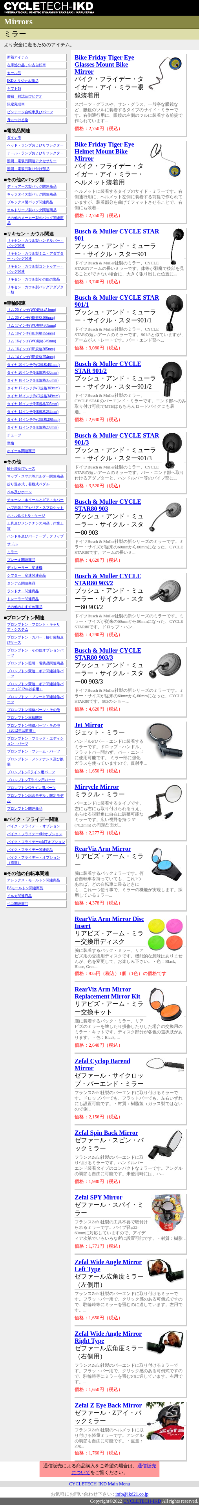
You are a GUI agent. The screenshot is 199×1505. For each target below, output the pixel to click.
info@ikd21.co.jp (131, 1494)
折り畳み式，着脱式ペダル (28, 484)
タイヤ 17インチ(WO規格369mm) (33, 388)
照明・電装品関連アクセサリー (32, 161)
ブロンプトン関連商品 (24, 808)
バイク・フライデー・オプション (33, 826)
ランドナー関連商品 (23, 591)
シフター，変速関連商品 (26, 575)
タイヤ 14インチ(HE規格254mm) (32, 412)
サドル (12, 544)
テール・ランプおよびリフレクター (35, 153)
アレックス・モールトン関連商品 (33, 880)
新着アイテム (17, 57)
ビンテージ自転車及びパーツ (30, 112)
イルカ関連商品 (19, 896)
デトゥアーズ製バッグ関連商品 (32, 186)
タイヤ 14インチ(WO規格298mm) (33, 419)
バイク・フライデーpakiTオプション (36, 842)
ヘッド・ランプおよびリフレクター (35, 145)
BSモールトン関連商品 (25, 888)
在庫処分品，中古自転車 (26, 65)
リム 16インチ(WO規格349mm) (31, 341)
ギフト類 (14, 88)
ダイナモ (14, 137)
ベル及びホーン (19, 492)
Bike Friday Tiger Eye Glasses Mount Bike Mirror (104, 64)
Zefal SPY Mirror (98, 1197)
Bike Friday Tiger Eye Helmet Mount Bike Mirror (104, 151)
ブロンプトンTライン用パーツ (31, 780)
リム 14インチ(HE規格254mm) (31, 357)
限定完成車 (16, 104)
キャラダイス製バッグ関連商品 (32, 194)
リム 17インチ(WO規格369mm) (31, 325)
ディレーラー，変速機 (24, 568)
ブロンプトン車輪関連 (24, 718)
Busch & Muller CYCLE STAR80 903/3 (108, 654)
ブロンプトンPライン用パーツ (31, 772)
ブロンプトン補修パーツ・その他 (33, 710)
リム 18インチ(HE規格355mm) (31, 333)
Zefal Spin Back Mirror (106, 1132)
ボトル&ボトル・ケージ (26, 515)
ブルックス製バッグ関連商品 (30, 202)
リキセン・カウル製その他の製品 (33, 279)
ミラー (12, 552)
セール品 (14, 73)
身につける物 (17, 120)
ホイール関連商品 (21, 451)
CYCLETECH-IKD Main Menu (99, 1484)
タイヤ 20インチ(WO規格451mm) (33, 365)
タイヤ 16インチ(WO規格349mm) (33, 396)
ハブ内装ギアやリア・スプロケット (35, 508)
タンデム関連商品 (21, 583)
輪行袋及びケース (21, 468)
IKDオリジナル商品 (22, 81)
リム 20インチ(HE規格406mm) (31, 318)
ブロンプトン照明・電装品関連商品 (35, 663)
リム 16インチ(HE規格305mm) (31, 349)
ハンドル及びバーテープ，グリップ (35, 536)
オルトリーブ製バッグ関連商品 (32, 210)
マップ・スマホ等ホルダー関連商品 (35, 476)
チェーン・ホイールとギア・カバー (35, 500)
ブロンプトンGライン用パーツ (31, 788)
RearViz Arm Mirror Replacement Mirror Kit (107, 993)
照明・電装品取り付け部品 (28, 169)
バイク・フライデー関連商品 (30, 850)
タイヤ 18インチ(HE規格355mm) (32, 380)
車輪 (10, 443)
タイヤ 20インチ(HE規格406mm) (32, 372)
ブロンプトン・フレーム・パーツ (33, 751)
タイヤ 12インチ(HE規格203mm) (32, 427)
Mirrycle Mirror (97, 786)
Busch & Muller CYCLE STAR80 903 (108, 505)
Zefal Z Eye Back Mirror (108, 1405)
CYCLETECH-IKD (142, 1501)
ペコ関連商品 (17, 904)
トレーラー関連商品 (23, 599)
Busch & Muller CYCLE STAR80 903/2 (108, 579)
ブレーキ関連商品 (21, 560)
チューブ (14, 435)
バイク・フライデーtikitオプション (34, 834)
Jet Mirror (89, 725)
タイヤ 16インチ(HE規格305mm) (32, 404)
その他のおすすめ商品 (24, 607)
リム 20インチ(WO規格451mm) (31, 310)
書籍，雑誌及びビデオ (24, 96)
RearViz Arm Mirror (103, 848)
